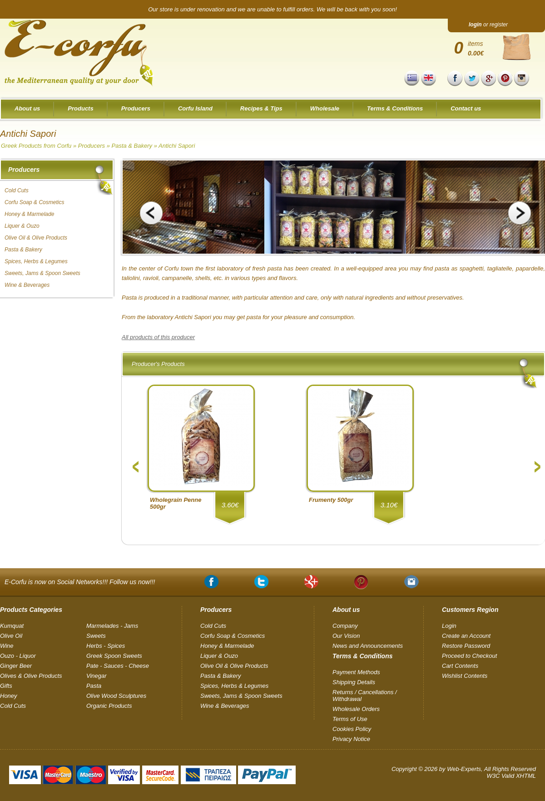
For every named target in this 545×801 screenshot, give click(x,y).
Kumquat (12, 625)
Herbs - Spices (105, 645)
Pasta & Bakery (131, 145)
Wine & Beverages (27, 285)
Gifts (6, 685)
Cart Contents (460, 665)
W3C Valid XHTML (511, 775)
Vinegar (96, 675)
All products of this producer (158, 337)
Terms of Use (349, 719)
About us (27, 108)
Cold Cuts (17, 190)
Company (345, 625)
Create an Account (466, 635)
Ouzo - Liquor (18, 655)
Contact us (466, 108)
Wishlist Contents (464, 675)
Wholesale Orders (356, 709)
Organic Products (109, 705)
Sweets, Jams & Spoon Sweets (42, 273)
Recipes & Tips (261, 108)
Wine (7, 645)
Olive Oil (11, 635)
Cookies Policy (351, 729)
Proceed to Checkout (469, 655)
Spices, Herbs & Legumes (36, 261)
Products (80, 108)
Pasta (93, 685)
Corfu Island (195, 108)
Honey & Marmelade (29, 214)
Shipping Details (353, 682)
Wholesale (324, 108)
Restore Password (466, 645)
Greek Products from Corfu (36, 145)
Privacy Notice (351, 739)
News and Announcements (367, 645)
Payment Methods (356, 672)
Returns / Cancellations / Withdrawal (364, 695)
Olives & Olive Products (31, 675)
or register (488, 24)
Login (449, 625)
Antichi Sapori (177, 145)
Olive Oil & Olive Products (36, 238)
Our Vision (346, 635)
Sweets (96, 635)
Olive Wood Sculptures (116, 695)
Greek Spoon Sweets (114, 655)
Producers (135, 108)
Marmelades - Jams (112, 625)
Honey (8, 695)
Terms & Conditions (395, 108)
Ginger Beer (16, 665)
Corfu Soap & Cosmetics (34, 202)
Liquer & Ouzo (22, 226)
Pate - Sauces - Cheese (117, 665)
